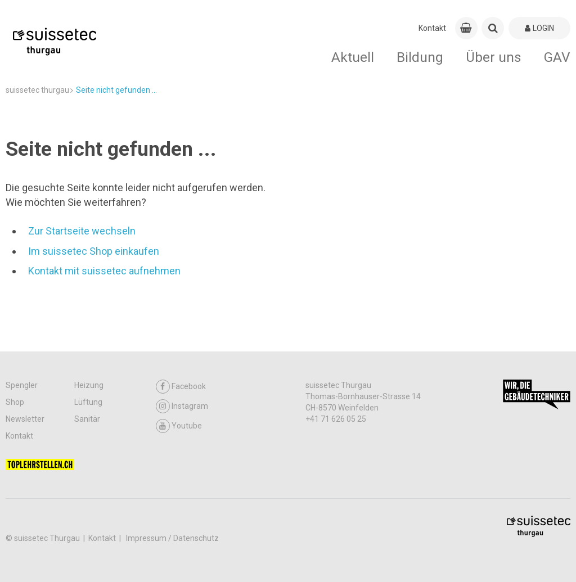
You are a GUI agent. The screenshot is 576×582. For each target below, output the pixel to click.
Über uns (493, 57)
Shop (15, 402)
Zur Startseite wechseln (82, 231)
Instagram (182, 406)
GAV (557, 57)
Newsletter (25, 418)
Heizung (89, 385)
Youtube (179, 426)
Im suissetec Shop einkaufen (93, 251)
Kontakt (432, 28)
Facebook (181, 387)
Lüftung (88, 402)
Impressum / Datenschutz (172, 538)
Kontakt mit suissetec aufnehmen (104, 271)
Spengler (22, 385)
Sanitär (87, 418)
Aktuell (352, 57)
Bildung (420, 57)
